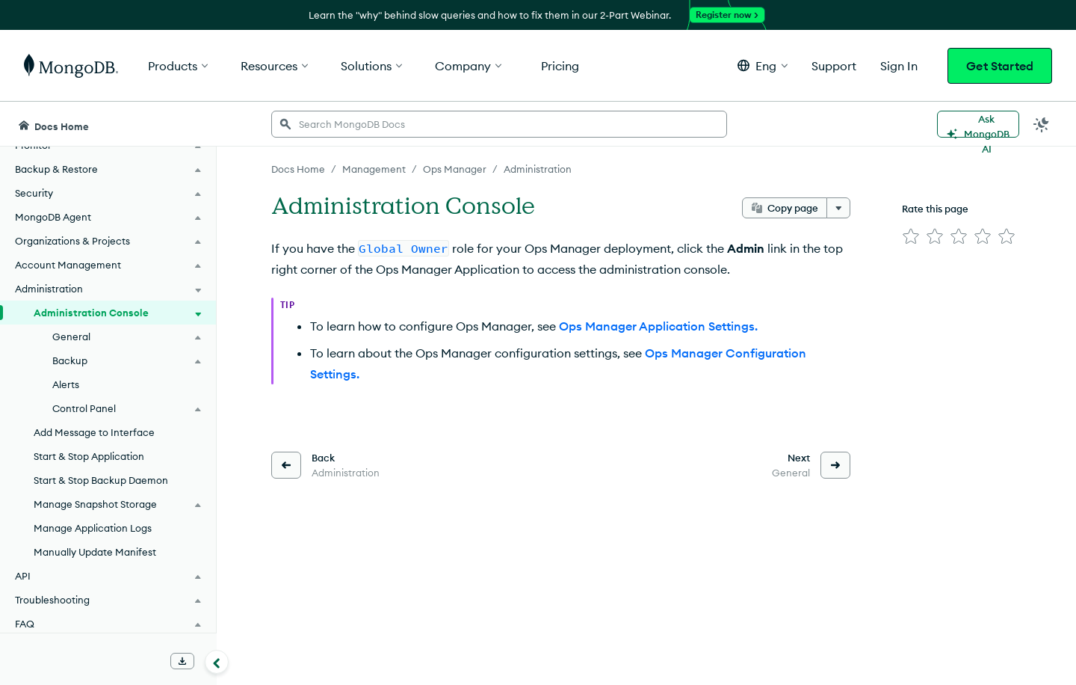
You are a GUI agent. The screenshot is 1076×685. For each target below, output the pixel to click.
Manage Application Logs (93, 528)
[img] (911, 236)
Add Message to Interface (94, 432)
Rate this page (935, 209)
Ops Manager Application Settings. (658, 326)
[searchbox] (499, 124)
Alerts (65, 384)
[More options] (838, 207)
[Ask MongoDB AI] (978, 124)
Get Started (999, 65)
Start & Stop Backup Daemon (101, 480)
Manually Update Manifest (95, 552)
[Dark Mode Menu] (1041, 124)
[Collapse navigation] (217, 662)
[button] (763, 65)
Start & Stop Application (89, 456)
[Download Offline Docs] (182, 661)
